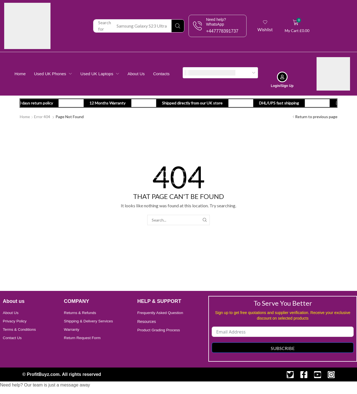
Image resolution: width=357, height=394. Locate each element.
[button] (265, 26)
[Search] (177, 26)
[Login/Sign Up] (282, 76)
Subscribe (283, 348)
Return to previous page (316, 116)
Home (25, 116)
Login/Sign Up (282, 85)
